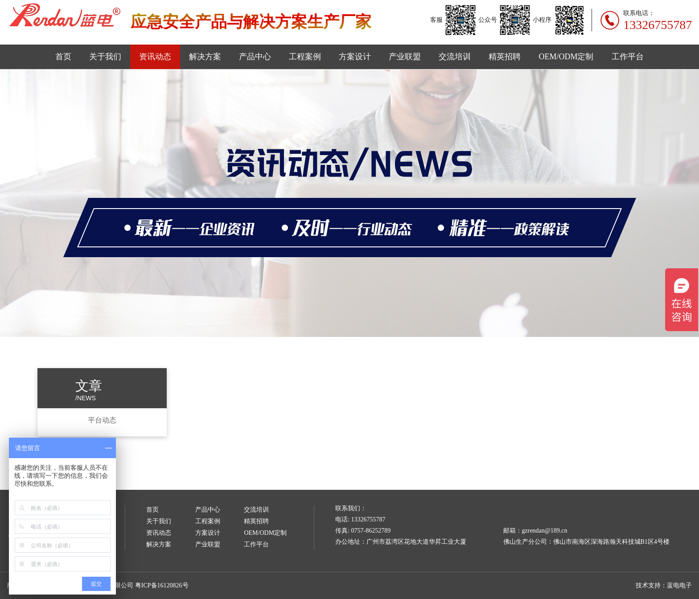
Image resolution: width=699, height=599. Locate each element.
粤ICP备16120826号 (162, 585)
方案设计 (355, 56)
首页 (63, 56)
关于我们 (105, 56)
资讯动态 (155, 56)
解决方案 (205, 56)
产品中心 (255, 56)
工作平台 (628, 56)
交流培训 (455, 56)
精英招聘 (505, 56)
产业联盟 (405, 56)
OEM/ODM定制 (566, 56)
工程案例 (305, 56)
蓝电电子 (679, 585)
